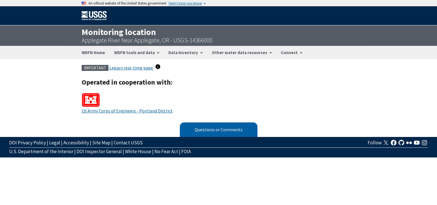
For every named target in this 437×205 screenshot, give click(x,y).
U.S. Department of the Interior (41, 151)
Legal (54, 143)
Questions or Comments (219, 129)
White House (138, 151)
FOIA (186, 151)
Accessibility (76, 143)
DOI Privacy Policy (27, 143)
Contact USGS (128, 143)
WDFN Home (93, 52)
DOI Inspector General (99, 151)
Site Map (101, 143)
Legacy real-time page (131, 68)
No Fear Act (166, 151)
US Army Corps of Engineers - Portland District (127, 111)
